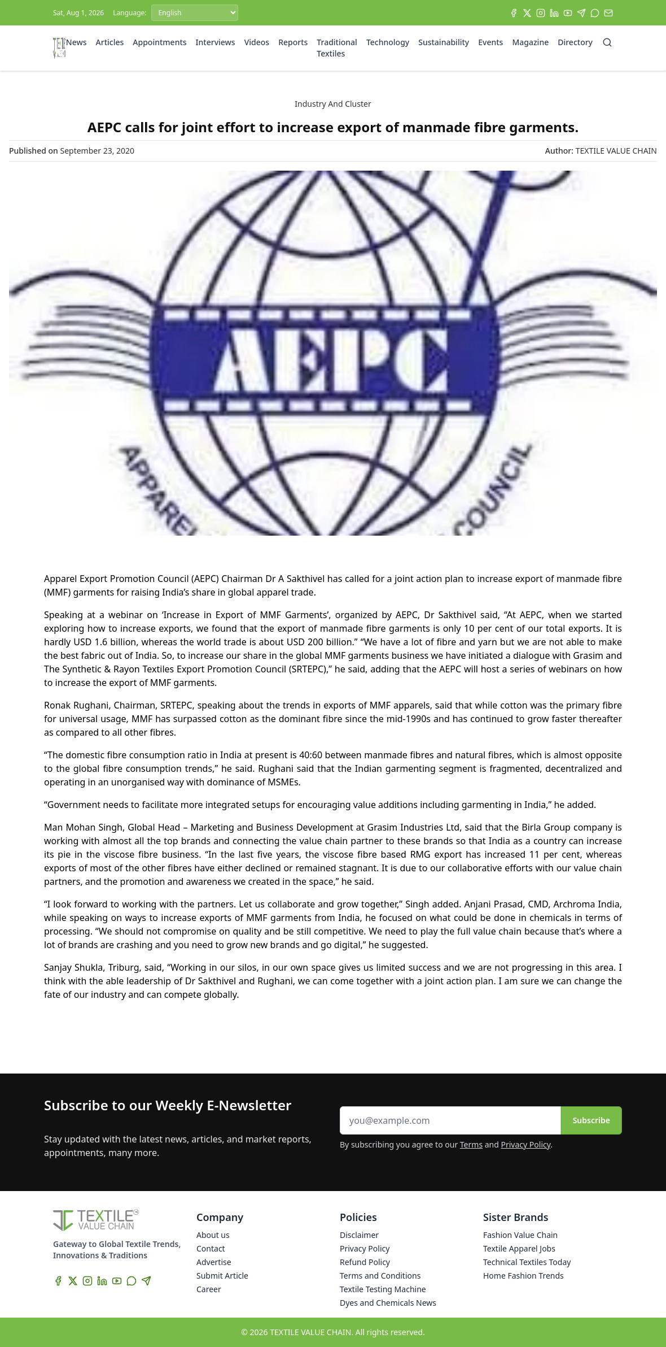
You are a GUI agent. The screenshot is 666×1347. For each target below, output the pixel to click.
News (76, 42)
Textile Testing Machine (383, 1289)
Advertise (213, 1262)
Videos (256, 42)
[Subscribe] (608, 13)
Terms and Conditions (380, 1275)
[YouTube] (567, 13)
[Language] (194, 13)
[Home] (59, 48)
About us (213, 1234)
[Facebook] (513, 13)
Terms (471, 1144)
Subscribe (591, 1120)
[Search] (607, 42)
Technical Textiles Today (527, 1262)
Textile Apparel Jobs (519, 1248)
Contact (210, 1248)
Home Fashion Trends (523, 1275)
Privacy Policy (526, 1144)
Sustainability (443, 42)
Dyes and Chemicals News (388, 1302)
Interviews (215, 42)
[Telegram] (581, 13)
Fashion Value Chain (520, 1234)
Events (490, 42)
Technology (387, 42)
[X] (527, 13)
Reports (293, 42)
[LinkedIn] (554, 13)
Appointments (159, 42)
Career (208, 1289)
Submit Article (222, 1275)
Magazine (530, 42)
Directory (575, 42)
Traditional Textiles (337, 48)
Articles (110, 42)
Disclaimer (359, 1234)
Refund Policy (365, 1262)
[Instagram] (540, 13)
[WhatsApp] (594, 13)
